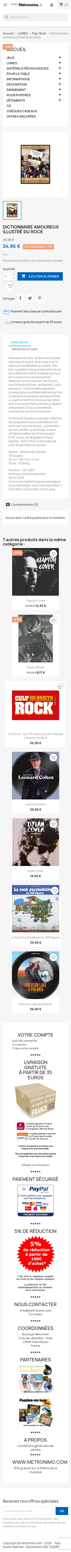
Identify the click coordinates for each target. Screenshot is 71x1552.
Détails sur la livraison (35, 1165)
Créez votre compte (25, 1048)
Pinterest (39, 298)
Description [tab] (19, 342)
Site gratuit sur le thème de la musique (35, 1470)
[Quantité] (7, 276)
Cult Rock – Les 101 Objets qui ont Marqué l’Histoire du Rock (35, 736)
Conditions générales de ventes (35, 1448)
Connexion (19, 1044)
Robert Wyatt (35, 667)
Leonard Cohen (35, 804)
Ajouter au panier (40, 276)
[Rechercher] (35, 17)
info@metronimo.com (35, 1310)
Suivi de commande (24, 1040)
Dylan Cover (35, 871)
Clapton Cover (35, 600)
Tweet (30, 298)
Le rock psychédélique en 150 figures (35, 937)
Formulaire (35, 1314)
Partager (20, 298)
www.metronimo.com (39, 1462)
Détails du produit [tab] (25, 349)
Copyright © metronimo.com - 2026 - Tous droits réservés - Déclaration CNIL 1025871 (31, 1545)
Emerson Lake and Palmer (35, 1004)
